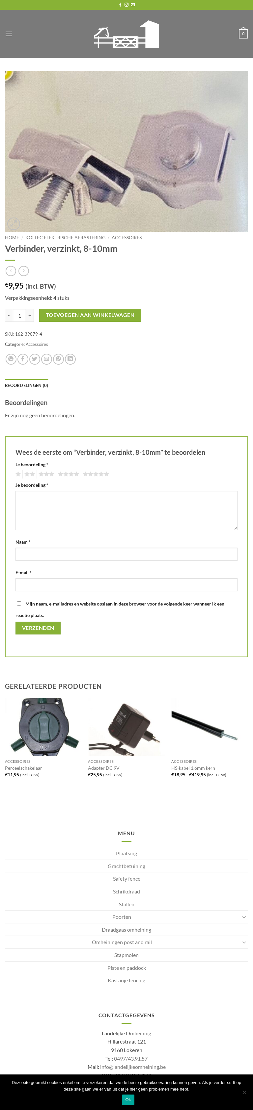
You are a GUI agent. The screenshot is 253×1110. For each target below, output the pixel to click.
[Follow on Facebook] (120, 5)
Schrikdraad (126, 891)
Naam (23, 542)
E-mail (23, 572)
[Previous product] (23, 271)
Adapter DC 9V (104, 768)
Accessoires (127, 237)
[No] (244, 1094)
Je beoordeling (31, 464)
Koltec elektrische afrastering (65, 237)
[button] (9, 34)
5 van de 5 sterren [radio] (95, 474)
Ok (128, 1099)
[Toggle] (244, 917)
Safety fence (126, 878)
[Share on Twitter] (34, 359)
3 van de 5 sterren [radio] (45, 474)
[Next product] (11, 271)
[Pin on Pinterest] (58, 359)
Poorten (121, 917)
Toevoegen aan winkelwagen (90, 315)
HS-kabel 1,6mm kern (193, 768)
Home (12, 237)
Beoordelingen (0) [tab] (26, 385)
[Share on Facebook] (22, 359)
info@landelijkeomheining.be (133, 1067)
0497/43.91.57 (131, 1058)
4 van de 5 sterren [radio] (67, 474)
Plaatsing (126, 853)
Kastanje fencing (126, 980)
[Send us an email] (133, 5)
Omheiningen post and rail (122, 942)
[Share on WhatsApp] (11, 359)
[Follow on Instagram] (126, 5)
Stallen (126, 904)
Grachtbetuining (126, 866)
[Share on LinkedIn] (70, 359)
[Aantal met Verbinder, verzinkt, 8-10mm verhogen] (30, 315)
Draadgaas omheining (126, 929)
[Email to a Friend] (46, 359)
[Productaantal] (19, 315)
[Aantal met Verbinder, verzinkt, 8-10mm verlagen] (9, 315)
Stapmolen (126, 955)
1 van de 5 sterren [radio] (17, 474)
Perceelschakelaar (23, 768)
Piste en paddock (126, 968)
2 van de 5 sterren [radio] (28, 474)
